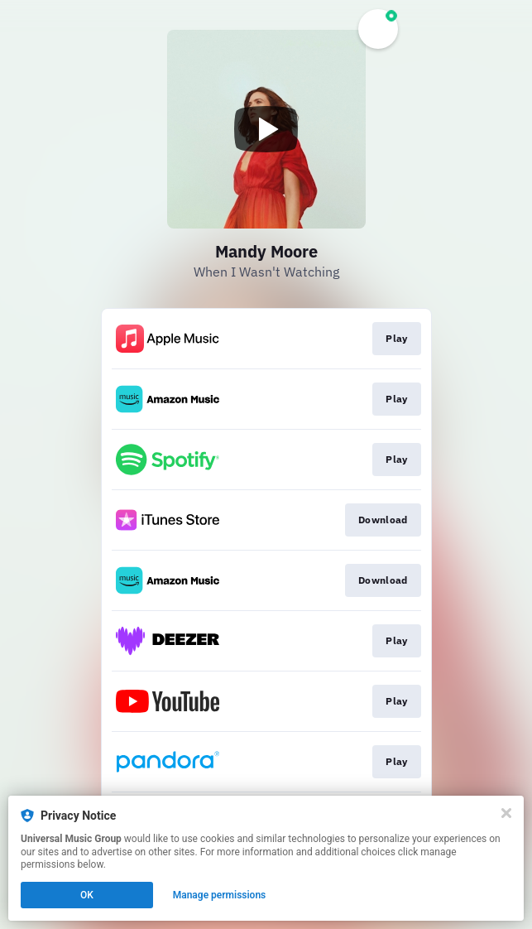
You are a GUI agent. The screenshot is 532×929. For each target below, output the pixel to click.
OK (86, 895)
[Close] (506, 813)
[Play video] (266, 129)
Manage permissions (219, 895)
